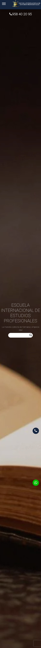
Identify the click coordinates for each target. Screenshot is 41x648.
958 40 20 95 (20, 14)
